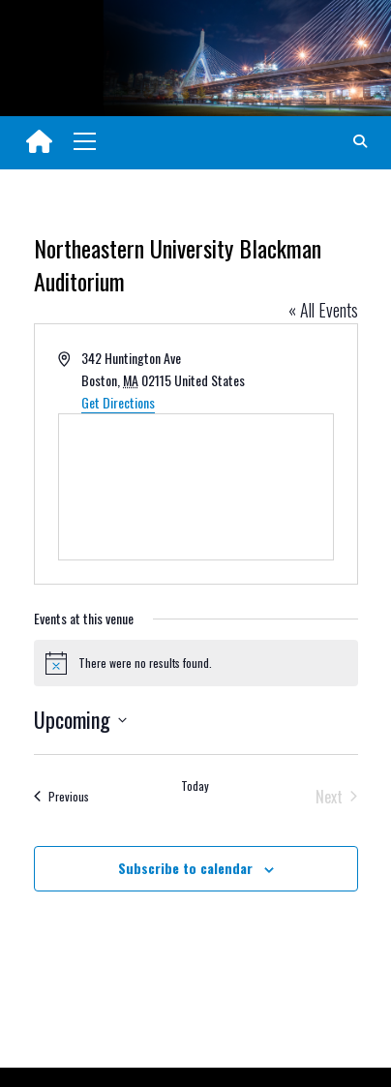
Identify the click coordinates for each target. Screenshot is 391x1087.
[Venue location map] (196, 486)
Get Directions (118, 402)
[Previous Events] (61, 796)
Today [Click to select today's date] (195, 786)
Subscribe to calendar (185, 868)
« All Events (323, 309)
